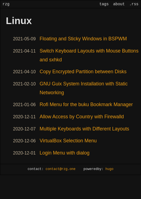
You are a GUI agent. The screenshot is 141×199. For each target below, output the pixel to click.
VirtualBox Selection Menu (68, 140)
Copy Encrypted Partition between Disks (83, 71)
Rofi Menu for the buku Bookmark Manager (86, 104)
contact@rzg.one (60, 169)
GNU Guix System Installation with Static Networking (84, 88)
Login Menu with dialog (64, 153)
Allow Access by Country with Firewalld (82, 116)
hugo (110, 169)
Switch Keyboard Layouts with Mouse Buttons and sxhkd (89, 55)
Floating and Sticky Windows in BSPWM (83, 38)
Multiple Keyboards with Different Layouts (84, 129)
